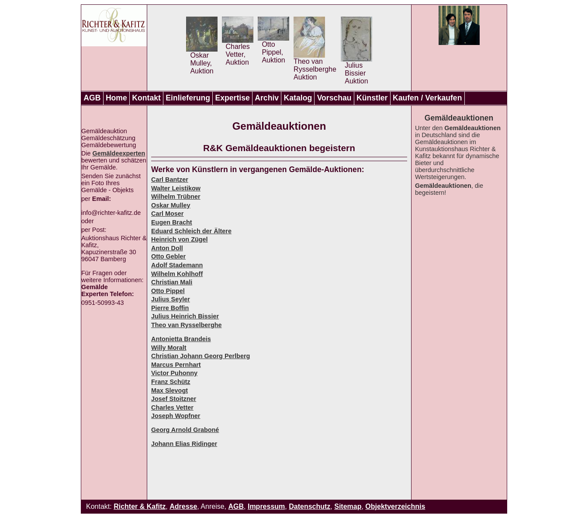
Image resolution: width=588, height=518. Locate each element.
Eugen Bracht (171, 222)
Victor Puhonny (174, 373)
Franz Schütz (170, 381)
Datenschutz (309, 506)
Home (116, 97)
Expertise (232, 97)
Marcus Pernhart (176, 364)
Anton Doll (167, 248)
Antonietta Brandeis (181, 338)
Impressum (266, 506)
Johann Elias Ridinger (184, 443)
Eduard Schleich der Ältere (191, 231)
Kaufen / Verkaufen (427, 97)
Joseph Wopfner (175, 415)
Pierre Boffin (170, 307)
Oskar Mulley (170, 205)
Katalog (298, 97)
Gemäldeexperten (119, 153)
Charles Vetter (172, 407)
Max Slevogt (169, 390)
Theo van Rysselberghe (186, 324)
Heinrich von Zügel (179, 239)
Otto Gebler (168, 256)
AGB (91, 97)
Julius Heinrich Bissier (185, 316)
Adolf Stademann (177, 265)
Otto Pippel (168, 290)
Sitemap (347, 506)
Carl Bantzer (169, 179)
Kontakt (146, 97)
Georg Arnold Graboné (185, 429)
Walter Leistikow (176, 188)
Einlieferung (188, 97)
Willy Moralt (169, 347)
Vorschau (334, 97)
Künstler (371, 97)
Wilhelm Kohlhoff (177, 273)
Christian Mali (171, 282)
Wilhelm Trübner (176, 196)
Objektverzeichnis (395, 506)
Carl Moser (167, 213)
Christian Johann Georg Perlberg (200, 355)
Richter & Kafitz (140, 506)
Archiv (267, 97)
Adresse (183, 506)
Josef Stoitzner (173, 398)
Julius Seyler (170, 299)
